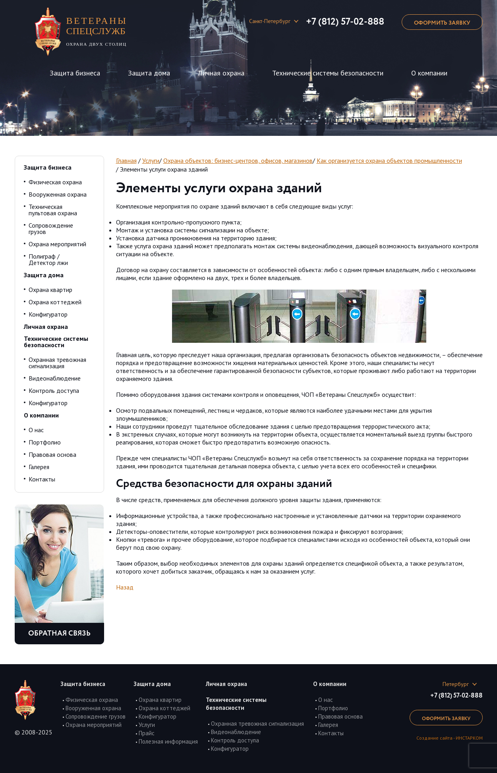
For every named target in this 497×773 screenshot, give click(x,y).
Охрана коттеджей (55, 302)
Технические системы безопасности (327, 72)
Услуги (150, 160)
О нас (36, 430)
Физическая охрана (55, 182)
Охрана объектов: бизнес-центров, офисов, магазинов (238, 160)
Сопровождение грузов (51, 228)
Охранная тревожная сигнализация (57, 363)
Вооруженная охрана (58, 194)
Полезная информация (168, 741)
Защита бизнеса (75, 72)
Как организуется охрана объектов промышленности (389, 160)
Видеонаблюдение (55, 378)
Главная (126, 160)
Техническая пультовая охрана (53, 210)
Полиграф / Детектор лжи (48, 259)
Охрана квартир (50, 290)
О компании (429, 72)
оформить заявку (442, 23)
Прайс (147, 733)
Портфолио (45, 442)
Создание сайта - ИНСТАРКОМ (449, 738)
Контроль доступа (54, 390)
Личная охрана (221, 72)
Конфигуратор (48, 314)
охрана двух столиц (100, 30)
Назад (124, 587)
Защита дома (149, 72)
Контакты (42, 479)
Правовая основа (52, 454)
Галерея (39, 467)
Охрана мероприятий (57, 244)
